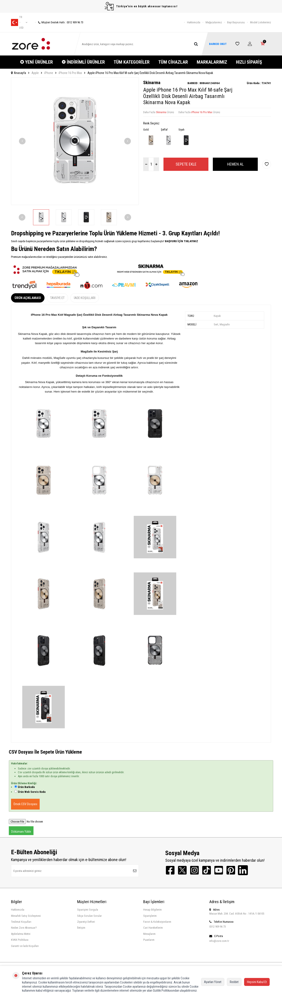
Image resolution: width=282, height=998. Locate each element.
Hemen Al (235, 164)
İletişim (81, 927)
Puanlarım (148, 939)
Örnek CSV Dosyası (25, 804)
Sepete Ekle (186, 164)
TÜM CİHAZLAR (173, 62)
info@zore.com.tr (219, 941)
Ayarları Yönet (212, 982)
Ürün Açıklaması (28, 298)
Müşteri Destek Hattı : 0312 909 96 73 (59, 22)
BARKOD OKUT (218, 44)
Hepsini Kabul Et (257, 982)
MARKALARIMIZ (212, 62)
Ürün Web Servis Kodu (32, 791)
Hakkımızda (193, 22)
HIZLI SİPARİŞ (249, 62)
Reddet (234, 982)
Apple (35, 73)
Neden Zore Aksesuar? (24, 927)
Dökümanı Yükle (21, 831)
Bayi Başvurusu (236, 22)
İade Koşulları (84, 298)
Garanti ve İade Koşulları (25, 946)
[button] (22, 141)
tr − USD (19, 22)
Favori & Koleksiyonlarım (157, 921)
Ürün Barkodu (26, 787)
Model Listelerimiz (260, 22)
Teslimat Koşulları (21, 921)
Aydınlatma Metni (20, 933)
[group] (75, 141)
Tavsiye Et (57, 298)
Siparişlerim (150, 915)
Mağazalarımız (214, 22)
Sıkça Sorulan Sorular (89, 915)
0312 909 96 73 (217, 926)
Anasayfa (18, 73)
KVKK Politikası (19, 939)
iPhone (48, 73)
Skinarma (151, 82)
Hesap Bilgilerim (152, 909)
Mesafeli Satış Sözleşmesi (26, 915)
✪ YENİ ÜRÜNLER (36, 62)
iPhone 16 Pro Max (70, 73)
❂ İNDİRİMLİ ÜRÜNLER (83, 62)
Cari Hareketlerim (153, 927)
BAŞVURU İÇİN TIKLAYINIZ (181, 241)
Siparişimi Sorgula (87, 909)
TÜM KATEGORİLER (132, 62)
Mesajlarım (149, 933)
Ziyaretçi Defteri (86, 921)
